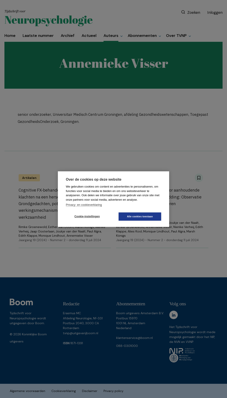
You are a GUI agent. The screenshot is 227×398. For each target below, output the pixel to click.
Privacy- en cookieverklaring (84, 204)
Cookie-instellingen (87, 216)
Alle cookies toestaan (140, 216)
